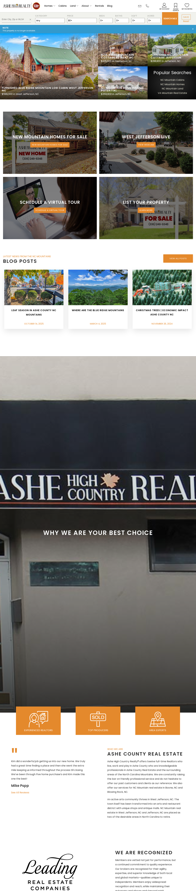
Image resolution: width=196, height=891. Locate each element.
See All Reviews (20, 792)
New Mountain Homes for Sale (50, 144)
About (85, 6)
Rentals (99, 6)
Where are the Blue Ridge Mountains (98, 310)
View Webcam (146, 144)
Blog (109, 6)
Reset (186, 21)
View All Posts (178, 258)
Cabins (62, 6)
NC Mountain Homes (172, 84)
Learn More (146, 210)
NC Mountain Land (172, 88)
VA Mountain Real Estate (172, 93)
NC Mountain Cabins (172, 80)
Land (73, 6)
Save (186, 17)
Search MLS (170, 18)
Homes (48, 6)
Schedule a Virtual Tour (49, 210)
